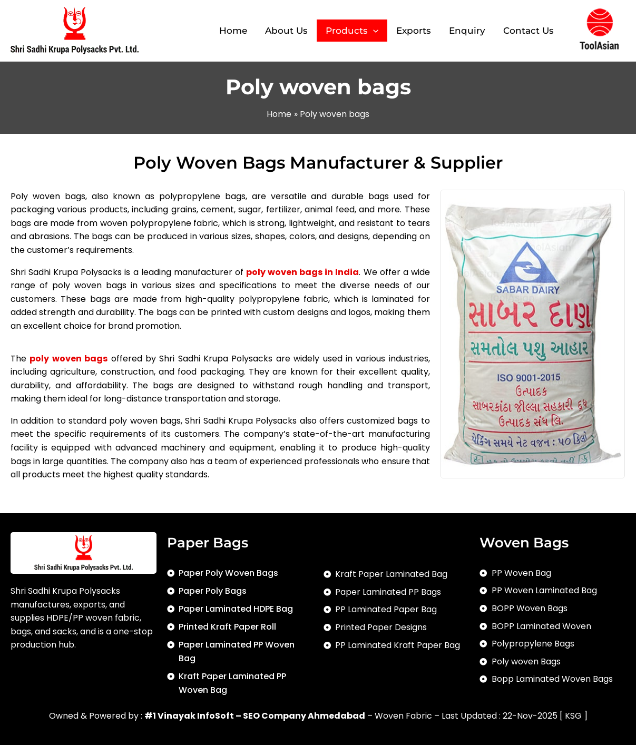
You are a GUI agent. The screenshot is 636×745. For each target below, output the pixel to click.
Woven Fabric (403, 716)
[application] (373, 30)
